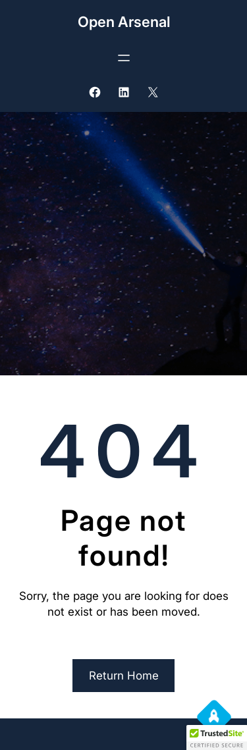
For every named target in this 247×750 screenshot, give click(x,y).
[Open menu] (124, 58)
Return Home (124, 675)
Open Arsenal (124, 21)
